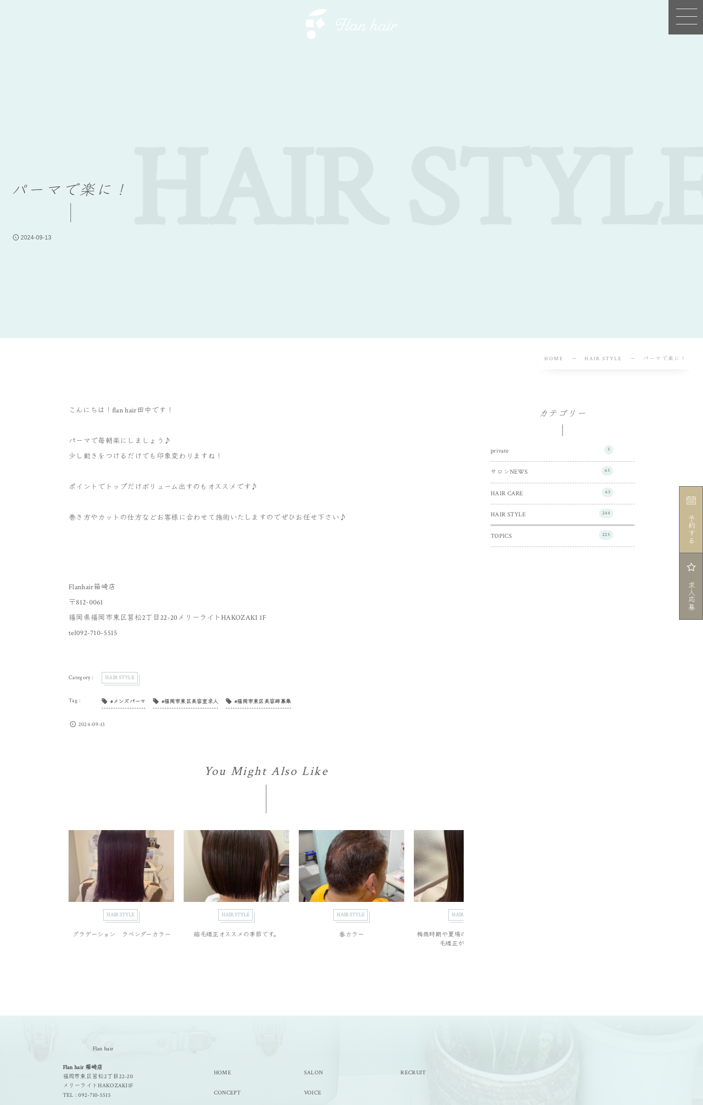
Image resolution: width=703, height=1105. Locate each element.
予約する (690, 520)
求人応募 (690, 586)
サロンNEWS (552, 471)
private (552, 450)
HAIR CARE (552, 492)
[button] (685, 17)
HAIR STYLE (552, 513)
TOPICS (552, 535)
